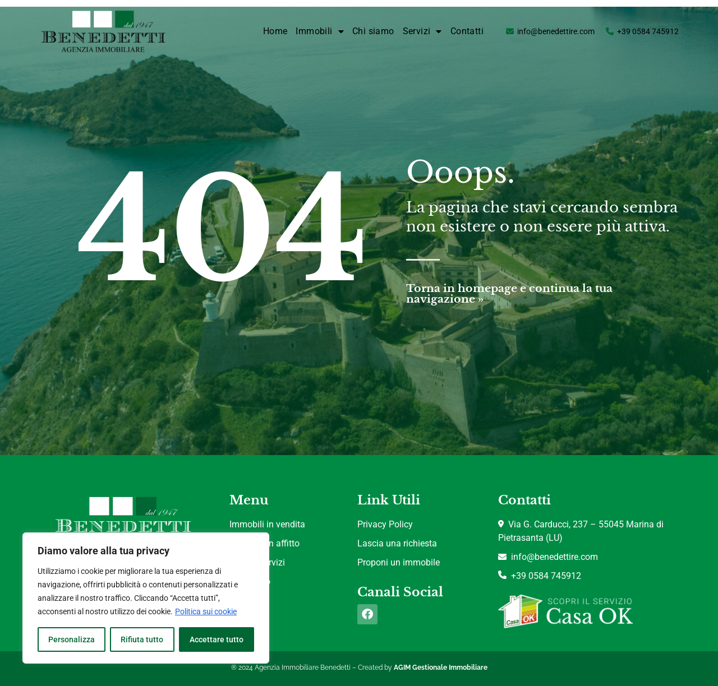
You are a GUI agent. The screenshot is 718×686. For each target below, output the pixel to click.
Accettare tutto (216, 639)
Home (275, 31)
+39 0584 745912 (648, 31)
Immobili (320, 31)
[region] (145, 598)
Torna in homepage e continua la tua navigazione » (509, 293)
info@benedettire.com (556, 31)
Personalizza (71, 639)
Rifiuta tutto (142, 639)
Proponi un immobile (398, 562)
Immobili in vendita (267, 524)
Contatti (467, 31)
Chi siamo (373, 31)
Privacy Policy (385, 524)
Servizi (422, 31)
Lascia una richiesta (397, 543)
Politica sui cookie (206, 611)
